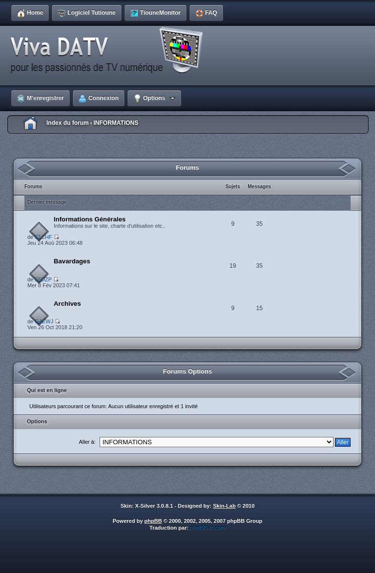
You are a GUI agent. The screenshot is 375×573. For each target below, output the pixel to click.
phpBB (153, 521)
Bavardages (72, 261)
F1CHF (43, 237)
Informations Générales (89, 219)
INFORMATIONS (115, 122)
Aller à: (87, 442)
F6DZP (43, 279)
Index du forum (67, 122)
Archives (67, 303)
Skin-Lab (224, 506)
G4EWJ (44, 321)
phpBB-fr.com (208, 528)
